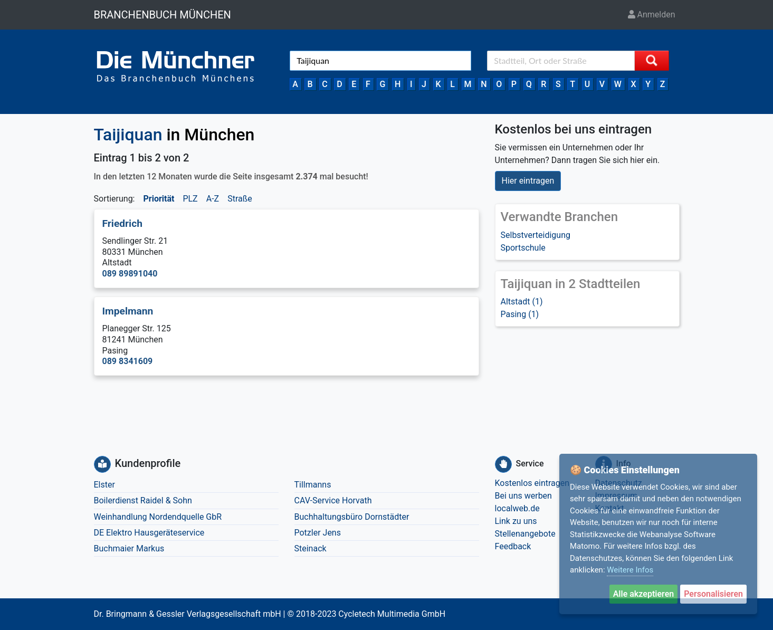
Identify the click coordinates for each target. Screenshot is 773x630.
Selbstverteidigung (535, 235)
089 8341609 (127, 361)
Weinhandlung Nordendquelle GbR (158, 517)
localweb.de (517, 508)
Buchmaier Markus (129, 548)
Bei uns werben (523, 496)
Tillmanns (312, 485)
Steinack (310, 548)
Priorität (158, 199)
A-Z (212, 199)
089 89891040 (130, 274)
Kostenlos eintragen (532, 483)
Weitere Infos (630, 570)
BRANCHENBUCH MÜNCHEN (162, 14)
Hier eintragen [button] (528, 181)
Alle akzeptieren (643, 594)
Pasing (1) (520, 314)
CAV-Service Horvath (333, 500)
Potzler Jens (317, 533)
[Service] (503, 464)
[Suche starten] (651, 61)
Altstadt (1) (522, 302)
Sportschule (523, 248)
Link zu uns (516, 521)
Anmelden (651, 14)
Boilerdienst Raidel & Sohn (143, 500)
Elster (104, 485)
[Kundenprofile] (102, 464)
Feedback (513, 546)
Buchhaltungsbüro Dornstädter (351, 517)
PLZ (190, 199)
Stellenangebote (525, 534)
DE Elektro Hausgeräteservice (149, 533)
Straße (239, 199)
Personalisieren (713, 594)
